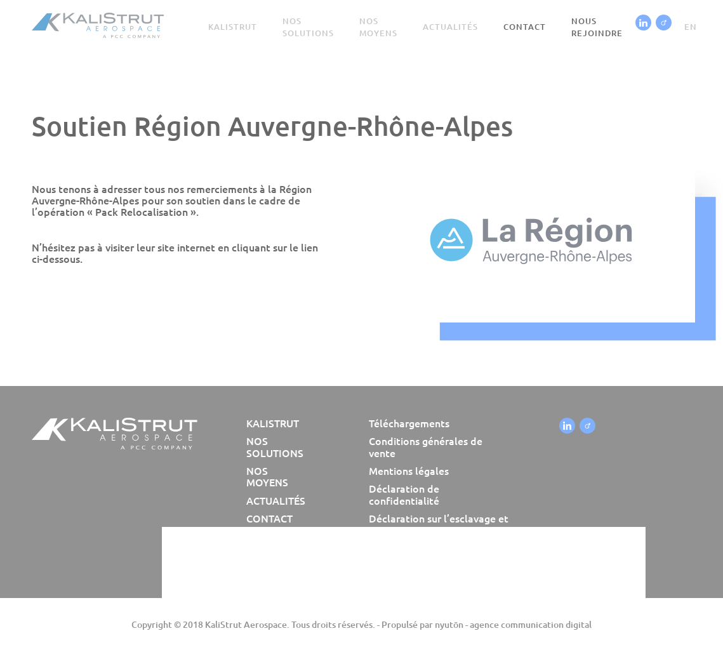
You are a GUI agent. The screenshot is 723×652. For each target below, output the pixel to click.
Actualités (450, 26)
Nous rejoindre (597, 27)
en (690, 26)
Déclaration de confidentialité (404, 494)
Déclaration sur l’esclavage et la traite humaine (438, 524)
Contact (524, 26)
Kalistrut (232, 26)
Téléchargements (409, 423)
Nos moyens (378, 27)
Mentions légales (409, 471)
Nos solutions (308, 27)
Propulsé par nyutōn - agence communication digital (486, 625)
